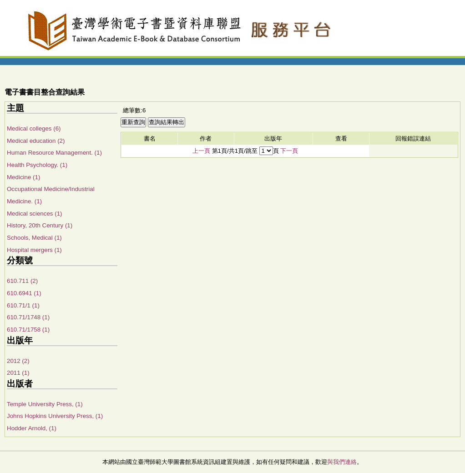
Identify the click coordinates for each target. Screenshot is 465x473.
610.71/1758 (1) (28, 329)
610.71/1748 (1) (28, 317)
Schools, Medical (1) (34, 237)
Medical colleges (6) (34, 128)
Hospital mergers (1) (34, 250)
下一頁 (289, 150)
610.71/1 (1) (23, 305)
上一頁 (201, 150)
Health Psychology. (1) (37, 164)
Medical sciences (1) (34, 213)
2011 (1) (18, 372)
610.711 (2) (22, 280)
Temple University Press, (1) (45, 404)
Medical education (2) (36, 140)
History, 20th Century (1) (39, 225)
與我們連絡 (342, 461)
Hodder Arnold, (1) (31, 428)
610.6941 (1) (24, 293)
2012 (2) (18, 360)
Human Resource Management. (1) (54, 152)
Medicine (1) (23, 177)
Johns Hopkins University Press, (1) (55, 416)
